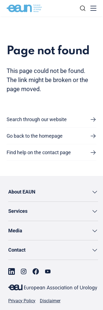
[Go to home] (24, 8)
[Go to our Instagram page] (23, 271)
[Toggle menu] (93, 8)
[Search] (82, 8)
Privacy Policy (21, 300)
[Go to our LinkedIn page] (11, 271)
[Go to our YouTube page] (47, 271)
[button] (53, 192)
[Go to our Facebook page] (35, 271)
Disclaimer (50, 300)
